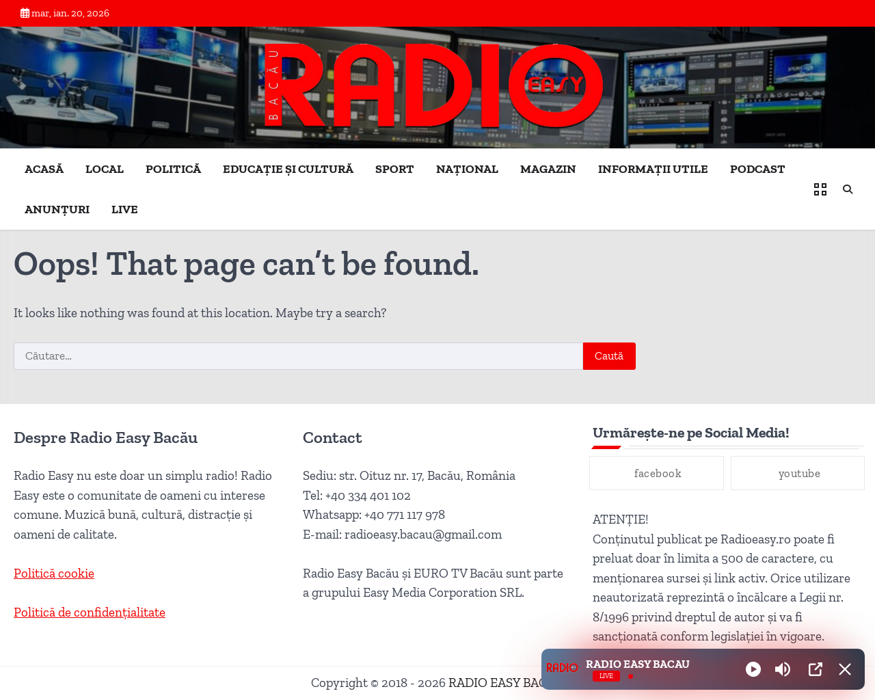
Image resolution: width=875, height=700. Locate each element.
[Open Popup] (815, 669)
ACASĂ (44, 168)
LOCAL (104, 168)
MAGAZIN (548, 168)
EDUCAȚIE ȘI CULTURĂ (288, 168)
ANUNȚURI (57, 209)
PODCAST (757, 168)
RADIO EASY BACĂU (506, 682)
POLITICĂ (173, 168)
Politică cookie (54, 573)
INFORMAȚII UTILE (653, 168)
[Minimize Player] (844, 669)
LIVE (124, 209)
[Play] (753, 669)
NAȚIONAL (467, 168)
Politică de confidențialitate (89, 612)
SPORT (394, 168)
